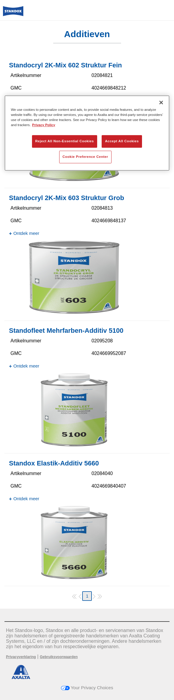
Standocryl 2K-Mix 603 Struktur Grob (66, 198)
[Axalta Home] (13, 13)
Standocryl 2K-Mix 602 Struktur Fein (65, 65)
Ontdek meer (26, 233)
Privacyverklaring (21, 657)
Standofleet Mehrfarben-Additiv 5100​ (66, 330)
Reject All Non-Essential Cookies (64, 141)
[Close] (161, 102)
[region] (87, 133)
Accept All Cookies (122, 141)
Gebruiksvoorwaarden (59, 657)
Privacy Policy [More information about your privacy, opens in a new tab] (43, 125)
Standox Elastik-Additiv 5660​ (54, 463)
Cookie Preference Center (85, 156)
